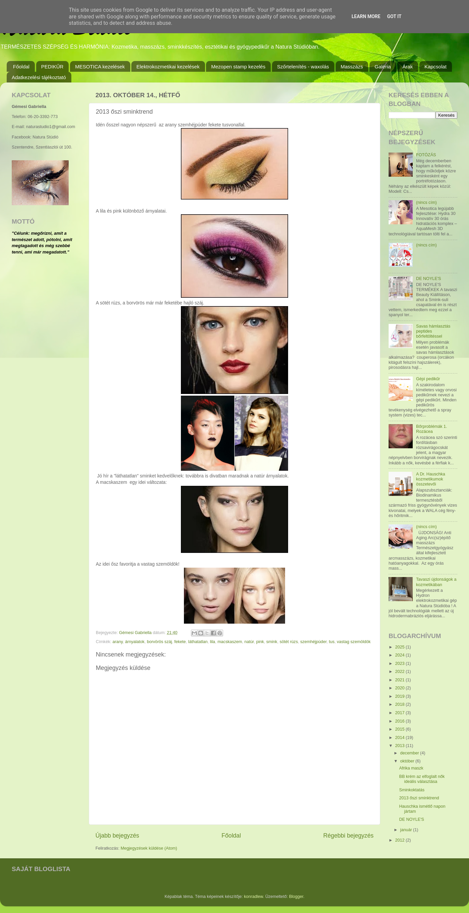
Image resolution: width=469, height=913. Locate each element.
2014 (400, 737)
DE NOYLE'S (428, 278)
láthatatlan (198, 641)
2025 (400, 647)
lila (212, 641)
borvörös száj (159, 641)
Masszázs (352, 66)
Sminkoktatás (411, 790)
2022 (400, 671)
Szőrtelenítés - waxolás (303, 66)
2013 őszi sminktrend (419, 798)
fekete (180, 641)
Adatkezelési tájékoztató (39, 77)
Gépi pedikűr (428, 379)
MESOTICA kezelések (100, 66)
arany (118, 641)
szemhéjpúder (313, 641)
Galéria (383, 66)
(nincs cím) (426, 202)
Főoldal (21, 66)
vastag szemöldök (354, 641)
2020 (400, 688)
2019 (400, 696)
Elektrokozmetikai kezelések (167, 66)
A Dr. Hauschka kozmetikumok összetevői (430, 479)
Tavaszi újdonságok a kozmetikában (436, 582)
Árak (407, 66)
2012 (400, 840)
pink (260, 641)
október (408, 761)
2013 (400, 745)
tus (332, 641)
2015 (400, 729)
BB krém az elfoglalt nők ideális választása (422, 779)
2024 (400, 655)
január (406, 830)
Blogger (296, 896)
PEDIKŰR (52, 66)
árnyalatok (134, 641)
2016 (400, 721)
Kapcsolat (435, 66)
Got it (394, 16)
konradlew (253, 896)
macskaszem (229, 641)
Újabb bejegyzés (117, 835)
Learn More (365, 16)
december (410, 753)
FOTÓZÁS (426, 155)
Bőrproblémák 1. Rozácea (431, 429)
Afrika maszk (411, 768)
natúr (249, 641)
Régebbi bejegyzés (348, 835)
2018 (400, 704)
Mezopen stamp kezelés (238, 66)
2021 (400, 680)
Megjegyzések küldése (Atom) (149, 848)
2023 (400, 663)
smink (271, 641)
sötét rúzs (289, 641)
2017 (400, 712)
